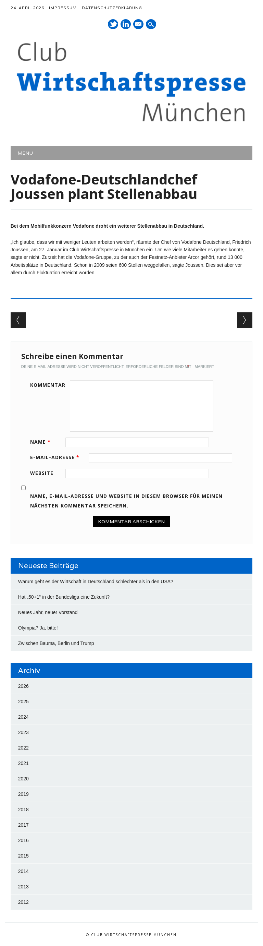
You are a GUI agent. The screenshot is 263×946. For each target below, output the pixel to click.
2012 (23, 902)
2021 (23, 763)
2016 (23, 840)
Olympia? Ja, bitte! (38, 628)
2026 (23, 686)
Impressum (63, 7)
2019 (23, 794)
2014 (23, 871)
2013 (23, 886)
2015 (23, 856)
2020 (23, 778)
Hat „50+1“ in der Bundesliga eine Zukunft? (64, 597)
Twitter (113, 24)
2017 (23, 825)
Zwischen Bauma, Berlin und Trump (56, 643)
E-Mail (138, 24)
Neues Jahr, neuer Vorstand (48, 612)
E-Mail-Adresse (57, 457)
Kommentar (47, 385)
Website (41, 473)
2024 (23, 717)
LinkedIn (126, 24)
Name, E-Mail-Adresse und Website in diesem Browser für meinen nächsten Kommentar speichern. (126, 501)
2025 (23, 701)
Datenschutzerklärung (112, 7)
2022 (23, 748)
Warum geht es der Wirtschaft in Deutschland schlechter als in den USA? (95, 581)
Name (42, 442)
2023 (23, 732)
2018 (23, 809)
